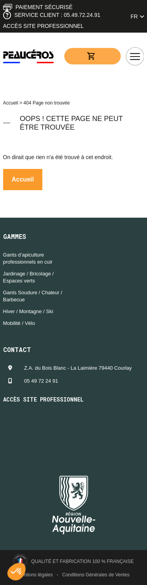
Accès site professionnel (43, 26)
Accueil (10, 103)
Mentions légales (35, 575)
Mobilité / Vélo (19, 323)
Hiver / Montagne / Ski (28, 311)
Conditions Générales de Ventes (95, 575)
